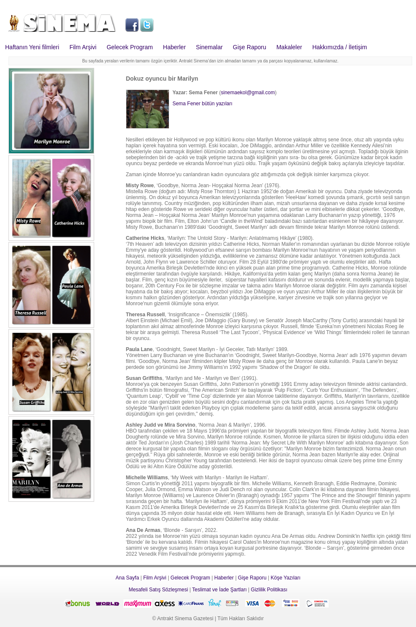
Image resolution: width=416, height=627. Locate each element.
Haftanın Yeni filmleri (32, 47)
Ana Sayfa (127, 578)
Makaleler (289, 47)
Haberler (174, 47)
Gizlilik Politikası (269, 590)
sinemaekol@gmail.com (248, 93)
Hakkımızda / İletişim (339, 47)
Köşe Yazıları (285, 578)
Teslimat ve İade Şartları (219, 590)
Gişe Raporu (249, 47)
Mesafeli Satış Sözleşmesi (158, 590)
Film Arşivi (83, 47)
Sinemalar (209, 47)
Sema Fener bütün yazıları (202, 104)
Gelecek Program (129, 47)
